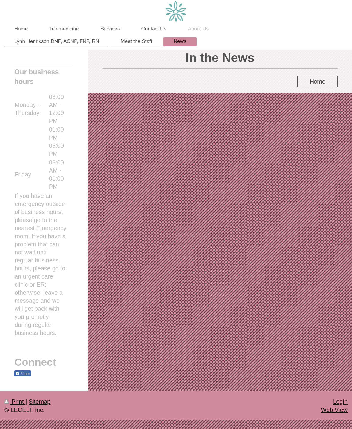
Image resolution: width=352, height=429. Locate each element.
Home (317, 81)
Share (23, 374)
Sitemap (39, 401)
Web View (334, 410)
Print (14, 401)
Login (340, 401)
